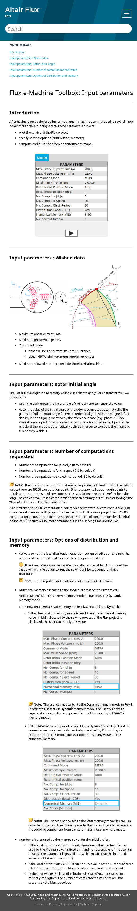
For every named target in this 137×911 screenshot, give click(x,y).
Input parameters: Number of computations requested (43, 69)
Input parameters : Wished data (29, 58)
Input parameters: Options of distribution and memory (44, 75)
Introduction (18, 52)
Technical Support (91, 904)
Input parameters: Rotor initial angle (32, 64)
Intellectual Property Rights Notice (56, 904)
